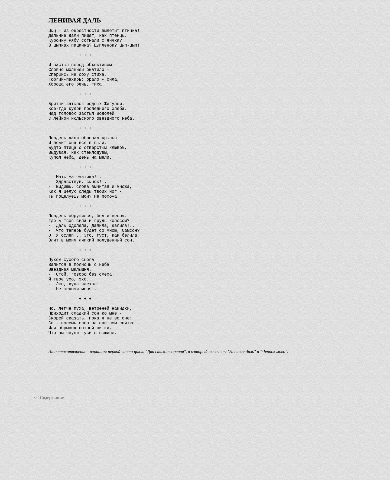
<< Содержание (49, 474)
